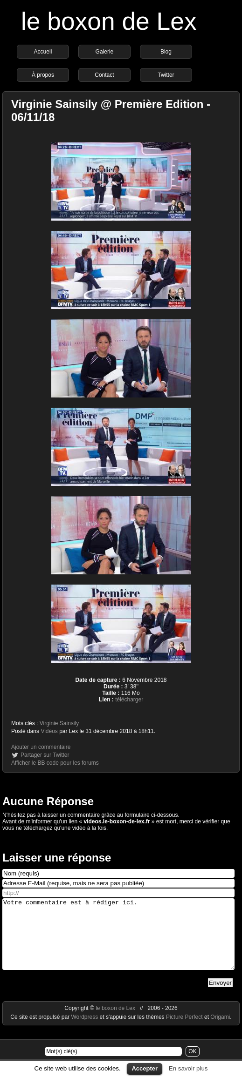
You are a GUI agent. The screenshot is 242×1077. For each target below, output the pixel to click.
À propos (43, 75)
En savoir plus (188, 1068)
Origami (220, 1031)
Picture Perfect (184, 1031)
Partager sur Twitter (45, 755)
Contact (104, 75)
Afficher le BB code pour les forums (55, 763)
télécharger (129, 699)
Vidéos (49, 731)
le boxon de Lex (109, 21)
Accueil (43, 51)
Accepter (144, 1068)
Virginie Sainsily (59, 723)
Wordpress (85, 1031)
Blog (166, 51)
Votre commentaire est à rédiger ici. (118, 941)
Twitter (166, 75)
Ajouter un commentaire (40, 747)
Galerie (105, 51)
